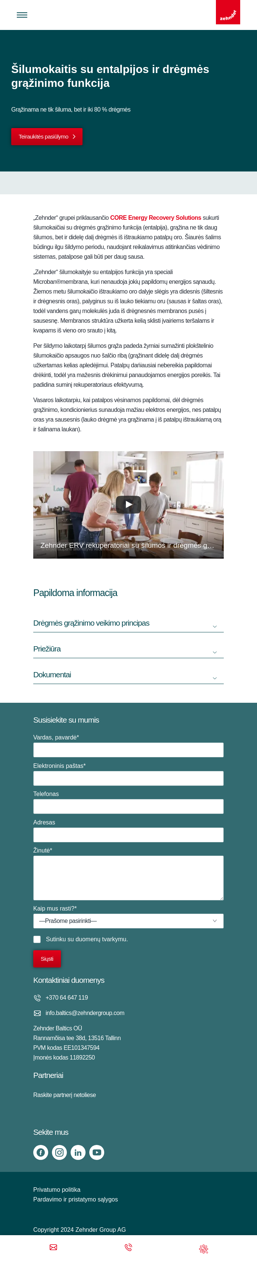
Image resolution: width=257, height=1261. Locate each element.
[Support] (203, 1248)
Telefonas (128, 802)
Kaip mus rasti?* (128, 917)
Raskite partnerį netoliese (64, 1095)
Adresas (128, 830)
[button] (128, 505)
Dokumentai (52, 674)
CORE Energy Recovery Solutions (155, 218)
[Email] (53, 1248)
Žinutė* (128, 873)
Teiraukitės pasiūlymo (43, 136)
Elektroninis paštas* (128, 774)
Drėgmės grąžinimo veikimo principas (91, 623)
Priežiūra (47, 648)
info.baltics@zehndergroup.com (85, 1013)
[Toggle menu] (22, 15)
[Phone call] (128, 1248)
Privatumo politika (56, 1189)
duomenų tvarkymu (100, 939)
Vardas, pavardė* (128, 745)
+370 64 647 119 (67, 997)
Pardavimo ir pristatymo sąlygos (75, 1199)
